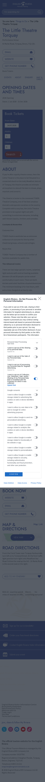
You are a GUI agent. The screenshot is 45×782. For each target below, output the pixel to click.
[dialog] (22, 391)
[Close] (40, 299)
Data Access (22, 483)
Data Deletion (9, 483)
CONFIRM (13, 474)
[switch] (36, 348)
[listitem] (22, 342)
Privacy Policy (36, 483)
